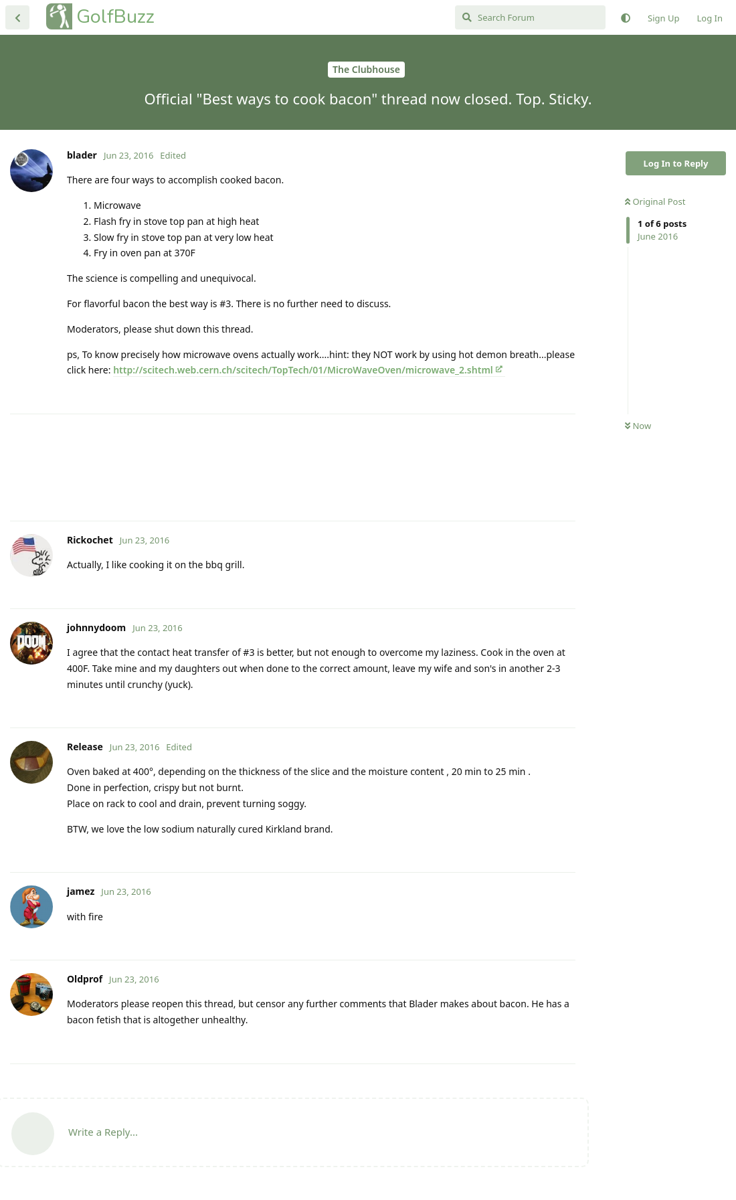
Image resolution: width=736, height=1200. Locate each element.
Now (638, 426)
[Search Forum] (530, 17)
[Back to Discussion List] (17, 17)
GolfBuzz (115, 16)
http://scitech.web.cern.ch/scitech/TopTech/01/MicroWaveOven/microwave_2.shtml (303, 369)
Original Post (655, 201)
